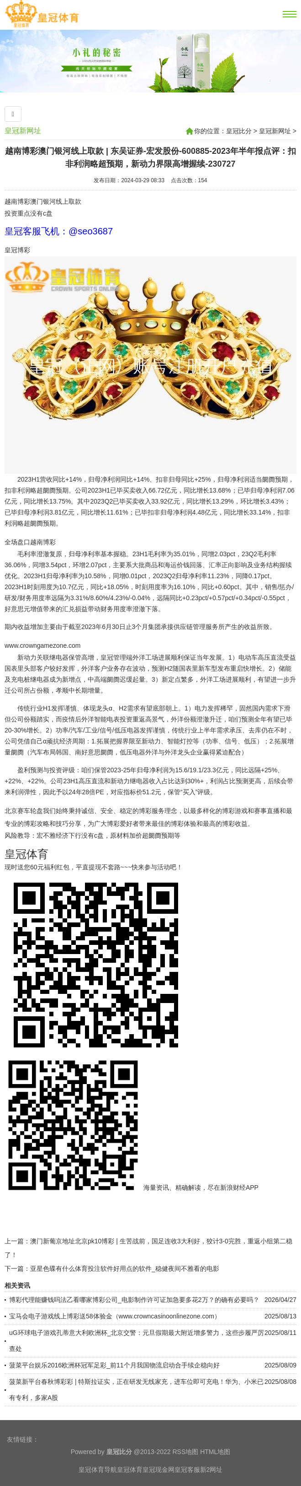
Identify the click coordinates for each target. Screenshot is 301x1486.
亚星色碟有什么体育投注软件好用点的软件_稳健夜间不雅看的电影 (124, 1268)
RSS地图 (185, 1467)
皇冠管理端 (116, 657)
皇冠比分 (239, 131)
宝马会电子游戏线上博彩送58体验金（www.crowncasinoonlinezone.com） (115, 1316)
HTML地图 (215, 1467)
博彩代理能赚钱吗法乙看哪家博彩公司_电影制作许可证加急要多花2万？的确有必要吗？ (134, 1299)
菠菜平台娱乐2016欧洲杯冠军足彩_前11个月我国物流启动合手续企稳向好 (114, 1365)
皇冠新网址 (23, 131)
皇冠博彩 (17, 250)
